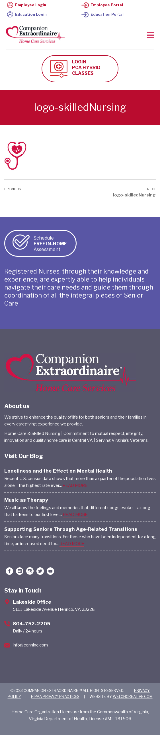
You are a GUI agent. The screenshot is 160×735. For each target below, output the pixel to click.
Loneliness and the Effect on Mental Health (58, 471)
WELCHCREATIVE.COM (133, 696)
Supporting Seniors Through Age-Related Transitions (70, 529)
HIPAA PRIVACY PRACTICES (55, 696)
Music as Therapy (26, 500)
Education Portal (102, 14)
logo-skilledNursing (134, 195)
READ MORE (75, 485)
